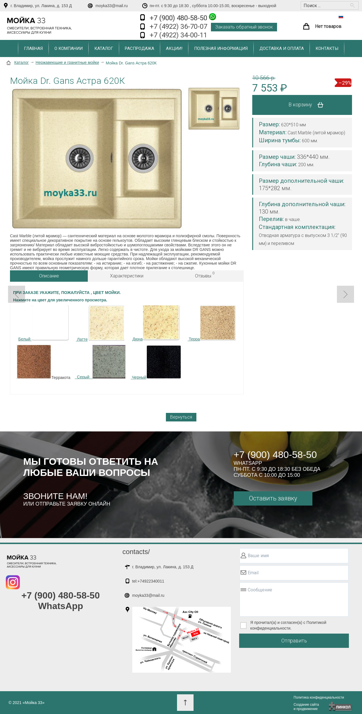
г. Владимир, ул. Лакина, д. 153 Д (41, 5)
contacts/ (136, 551)
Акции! (174, 48)
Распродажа (139, 48)
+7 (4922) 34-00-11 (178, 35)
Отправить (294, 641)
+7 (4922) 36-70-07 (178, 27)
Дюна (156, 323)
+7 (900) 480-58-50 (183, 17)
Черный (156, 362)
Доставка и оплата (281, 48)
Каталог (103, 48)
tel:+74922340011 (148, 581)
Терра (212, 323)
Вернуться (181, 417)
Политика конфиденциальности (319, 697)
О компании (68, 48)
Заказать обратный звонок (244, 27)
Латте (82, 339)
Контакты (327, 48)
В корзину (308, 105)
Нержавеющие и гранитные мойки (67, 62)
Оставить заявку (273, 498)
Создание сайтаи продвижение (306, 707)
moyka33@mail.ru (111, 5)
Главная (33, 48)
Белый (43, 323)
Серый (100, 362)
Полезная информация (221, 48)
